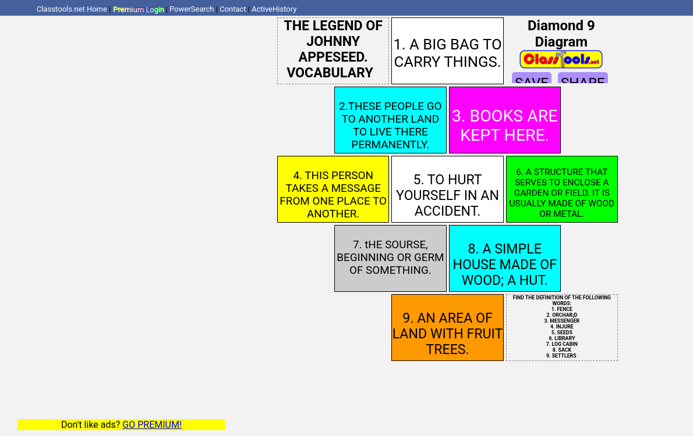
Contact (233, 9)
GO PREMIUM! (152, 424)
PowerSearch (191, 9)
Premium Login (138, 9)
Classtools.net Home (72, 9)
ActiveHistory (274, 9)
